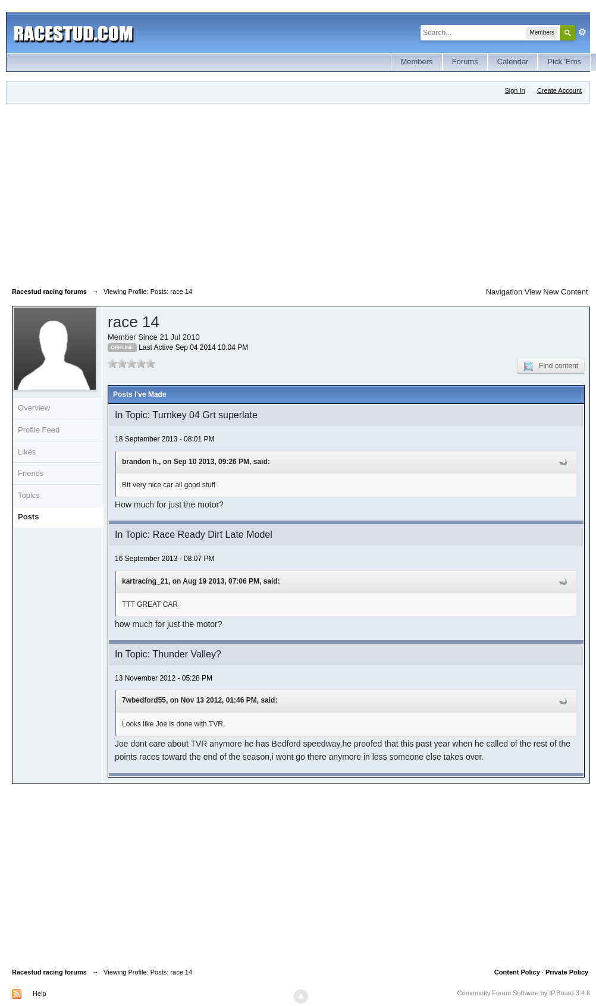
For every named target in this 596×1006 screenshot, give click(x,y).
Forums (465, 61)
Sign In (514, 90)
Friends (30, 473)
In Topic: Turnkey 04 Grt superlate (186, 415)
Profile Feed (38, 429)
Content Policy (517, 972)
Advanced (582, 32)
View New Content (556, 291)
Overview (34, 407)
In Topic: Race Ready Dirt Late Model (193, 534)
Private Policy (566, 972)
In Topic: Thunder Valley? (168, 654)
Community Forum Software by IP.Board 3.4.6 (524, 992)
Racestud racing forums (49, 972)
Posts (28, 516)
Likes (27, 451)
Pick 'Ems (564, 61)
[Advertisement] (205, 192)
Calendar (513, 61)
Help (39, 993)
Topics (29, 495)
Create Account (559, 90)
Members (416, 61)
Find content (550, 366)
